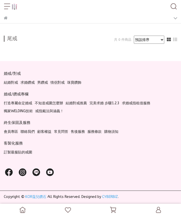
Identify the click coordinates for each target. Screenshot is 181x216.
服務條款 (94, 131)
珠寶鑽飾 (74, 82)
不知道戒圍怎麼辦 (49, 103)
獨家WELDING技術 (18, 111)
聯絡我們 (28, 131)
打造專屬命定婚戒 (18, 103)
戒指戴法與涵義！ (49, 111)
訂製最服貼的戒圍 (18, 152)
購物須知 (111, 131)
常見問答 (61, 131)
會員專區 (11, 131)
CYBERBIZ (110, 197)
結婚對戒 (11, 82)
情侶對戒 (57, 82)
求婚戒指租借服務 (136, 103)
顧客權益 (44, 131)
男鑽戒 (42, 82)
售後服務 (78, 131)
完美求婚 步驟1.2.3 (104, 103)
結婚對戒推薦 (76, 103)
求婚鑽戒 (28, 82)
